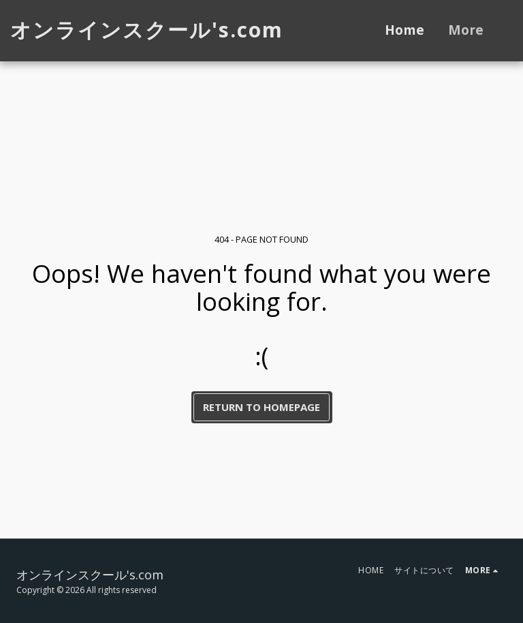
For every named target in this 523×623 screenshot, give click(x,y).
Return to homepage (261, 407)
